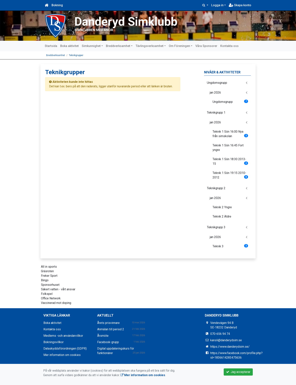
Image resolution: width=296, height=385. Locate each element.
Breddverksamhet (118, 46)
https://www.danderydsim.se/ (230, 346)
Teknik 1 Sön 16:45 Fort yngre (228, 148)
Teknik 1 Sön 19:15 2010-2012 (230, 175)
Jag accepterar (238, 372)
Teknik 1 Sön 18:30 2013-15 (230, 161)
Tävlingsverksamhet (149, 46)
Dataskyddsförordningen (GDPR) (65, 348)
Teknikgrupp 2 (216, 188)
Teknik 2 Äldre (222, 216)
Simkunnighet (91, 46)
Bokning (57, 5)
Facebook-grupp (108, 342)
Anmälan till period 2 (110, 329)
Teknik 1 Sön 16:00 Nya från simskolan (230, 134)
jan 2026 (215, 92)
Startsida (51, 46)
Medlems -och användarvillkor (63, 335)
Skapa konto (240, 5)
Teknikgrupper (76, 55)
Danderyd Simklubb (125, 21)
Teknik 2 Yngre (222, 207)
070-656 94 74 (220, 334)
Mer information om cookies (62, 355)
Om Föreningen (179, 46)
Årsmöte (103, 335)
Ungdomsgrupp (217, 83)
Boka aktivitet (69, 46)
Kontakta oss (229, 46)
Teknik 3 (230, 246)
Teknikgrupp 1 (216, 112)
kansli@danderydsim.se (226, 340)
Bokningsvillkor (53, 342)
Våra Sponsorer (206, 46)
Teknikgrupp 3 (216, 227)
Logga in (217, 5)
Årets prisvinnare (108, 323)
